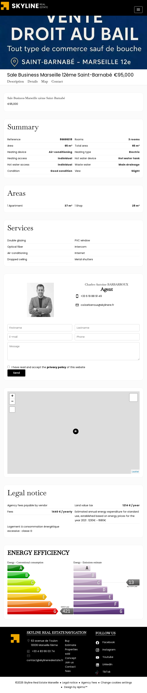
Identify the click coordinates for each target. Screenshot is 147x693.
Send (16, 373)
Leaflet (135, 471)
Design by (75, 687)
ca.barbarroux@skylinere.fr (97, 305)
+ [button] (12, 396)
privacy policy (56, 367)
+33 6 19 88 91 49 (91, 296)
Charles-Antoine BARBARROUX (106, 284)
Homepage (24, 8)
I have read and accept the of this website (48, 367)
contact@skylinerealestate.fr (45, 660)
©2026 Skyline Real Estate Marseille (37, 682)
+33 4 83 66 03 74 (43, 651)
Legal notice (70, 682)
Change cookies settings (116, 682)
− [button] (12, 401)
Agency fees (89, 682)
